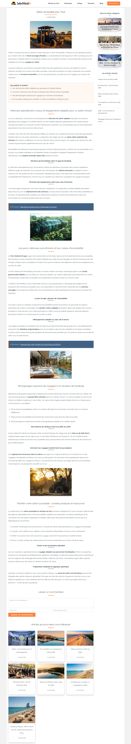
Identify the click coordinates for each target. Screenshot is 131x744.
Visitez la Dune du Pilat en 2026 (107, 79)
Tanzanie (91, 3)
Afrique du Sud (53, 3)
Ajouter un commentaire (22, 615)
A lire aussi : (33, 207)
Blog (101, 3)
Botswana (68, 3)
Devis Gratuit (113, 3)
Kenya (79, 3)
